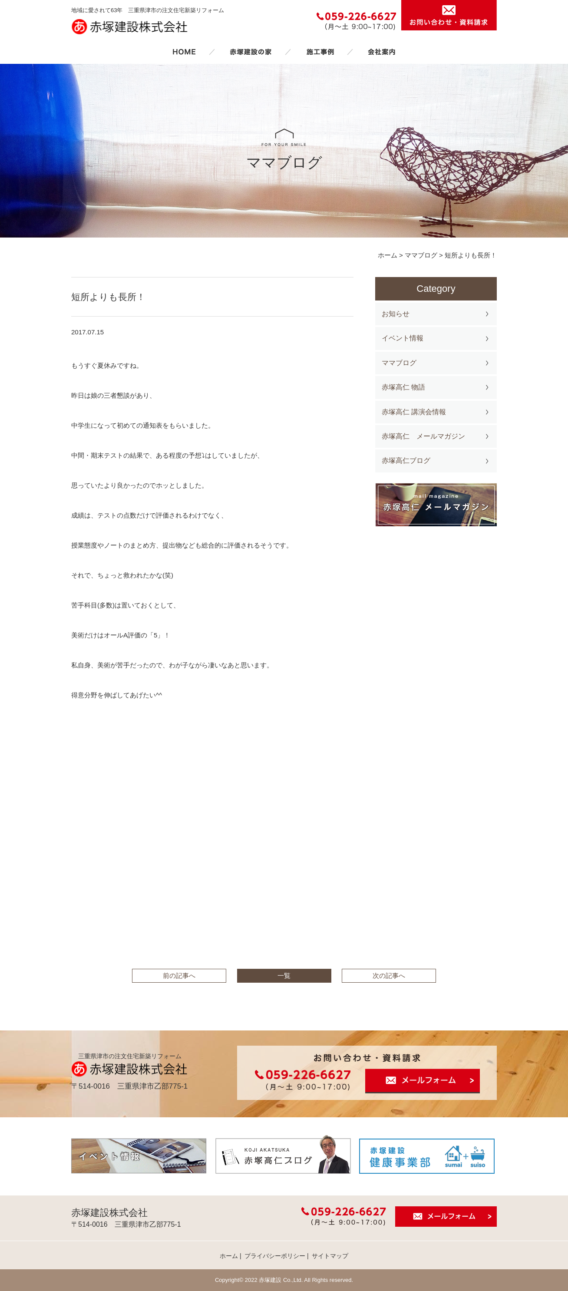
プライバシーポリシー (274, 1255)
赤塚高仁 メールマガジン (423, 436)
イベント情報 (402, 338)
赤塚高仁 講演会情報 (414, 412)
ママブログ (399, 362)
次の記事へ (389, 975)
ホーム (184, 52)
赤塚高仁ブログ (406, 460)
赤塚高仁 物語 (403, 387)
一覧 (284, 975)
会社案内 (382, 52)
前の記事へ (179, 975)
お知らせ (395, 313)
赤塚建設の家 (251, 52)
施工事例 (320, 52)
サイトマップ (330, 1255)
